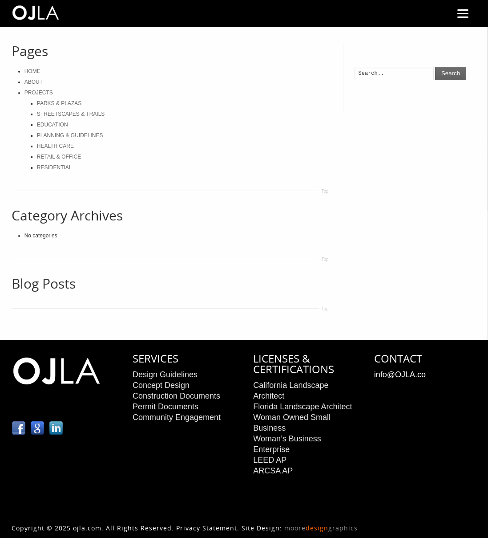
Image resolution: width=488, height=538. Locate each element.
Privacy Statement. (207, 528)
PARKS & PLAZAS (59, 103)
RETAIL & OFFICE (59, 157)
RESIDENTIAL (54, 167)
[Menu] (463, 13)
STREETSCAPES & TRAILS (71, 114)
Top (324, 191)
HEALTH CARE (55, 146)
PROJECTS (38, 93)
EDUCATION (52, 125)
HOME (32, 71)
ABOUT (33, 82)
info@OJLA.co (400, 374)
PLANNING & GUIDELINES (70, 135)
